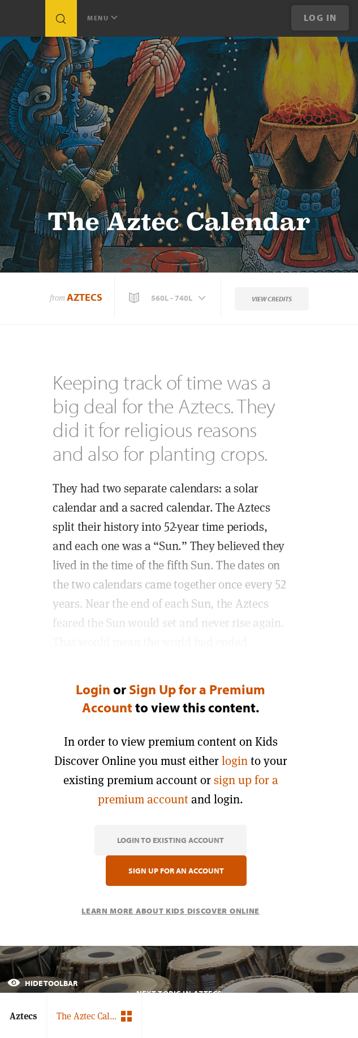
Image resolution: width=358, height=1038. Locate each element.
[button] (168, 298)
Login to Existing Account (170, 840)
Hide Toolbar (42, 983)
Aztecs (84, 297)
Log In (320, 17)
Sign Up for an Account (176, 871)
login (235, 760)
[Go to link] (22, 21)
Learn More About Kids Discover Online (170, 911)
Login (93, 689)
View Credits (272, 299)
